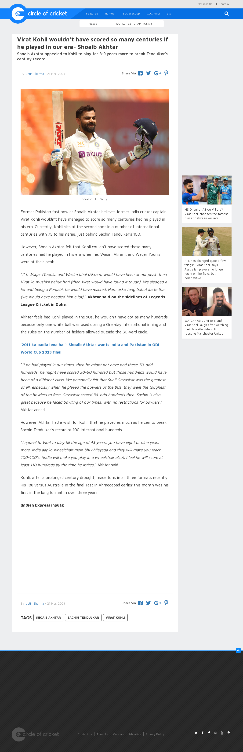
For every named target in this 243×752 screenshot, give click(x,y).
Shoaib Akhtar (48, 617)
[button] (169, 13)
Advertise (134, 734)
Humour (110, 13)
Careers (118, 734)
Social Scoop (131, 13)
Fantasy (224, 3)
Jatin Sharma (34, 603)
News (93, 23)
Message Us (205, 3)
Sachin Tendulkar (83, 617)
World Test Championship (135, 23)
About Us (103, 734)
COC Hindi (153, 13)
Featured (92, 13)
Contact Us (85, 734)
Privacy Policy (155, 734)
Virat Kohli (115, 617)
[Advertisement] (95, 551)
